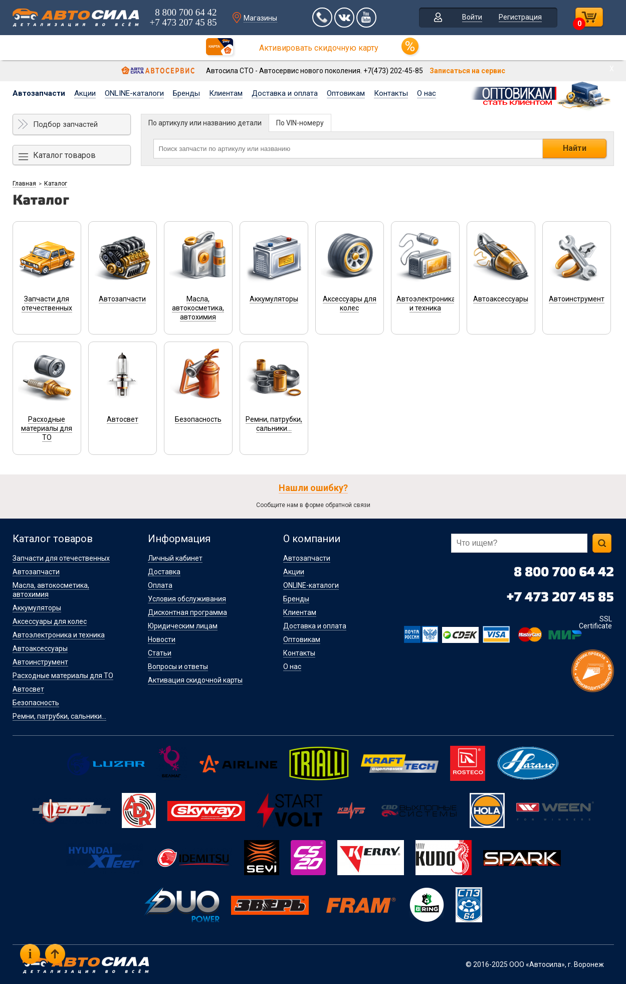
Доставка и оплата (285, 93)
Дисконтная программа (187, 612)
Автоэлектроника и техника (59, 635)
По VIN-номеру (300, 123)
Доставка (164, 572)
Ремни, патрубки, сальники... (59, 716)
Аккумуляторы (37, 608)
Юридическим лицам (183, 626)
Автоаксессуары (40, 648)
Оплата (160, 585)
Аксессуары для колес (50, 621)
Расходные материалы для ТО (63, 676)
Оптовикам (346, 93)
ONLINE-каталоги (134, 93)
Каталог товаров (64, 155)
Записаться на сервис (467, 71)
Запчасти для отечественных (61, 558)
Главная (24, 183)
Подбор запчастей (65, 124)
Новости (161, 639)
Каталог (55, 183)
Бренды (186, 93)
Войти (473, 17)
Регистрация (520, 17)
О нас (426, 93)
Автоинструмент (40, 662)
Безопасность (36, 703)
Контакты (391, 93)
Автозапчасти (39, 93)
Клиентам (226, 93)
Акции (85, 93)
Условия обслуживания (187, 599)
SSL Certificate (595, 622)
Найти (574, 148)
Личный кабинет (175, 558)
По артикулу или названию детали (205, 123)
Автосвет (28, 689)
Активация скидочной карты (195, 680)
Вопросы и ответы (178, 667)
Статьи (159, 653)
